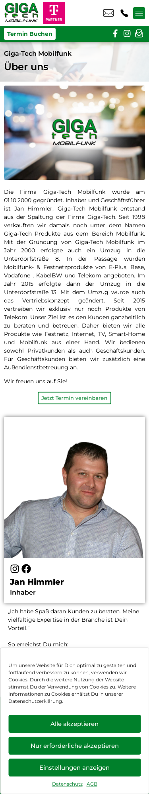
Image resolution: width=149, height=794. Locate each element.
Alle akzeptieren (74, 724)
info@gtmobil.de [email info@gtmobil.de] (108, 13)
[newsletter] (139, 34)
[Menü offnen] (139, 13)
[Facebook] (26, 569)
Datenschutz (67, 784)
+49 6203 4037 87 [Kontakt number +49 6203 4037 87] (124, 13)
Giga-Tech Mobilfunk (38, 53)
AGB (92, 784)
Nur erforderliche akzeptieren (75, 745)
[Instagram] (14, 569)
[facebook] (115, 34)
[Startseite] (21, 13)
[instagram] (127, 34)
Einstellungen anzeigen (74, 767)
